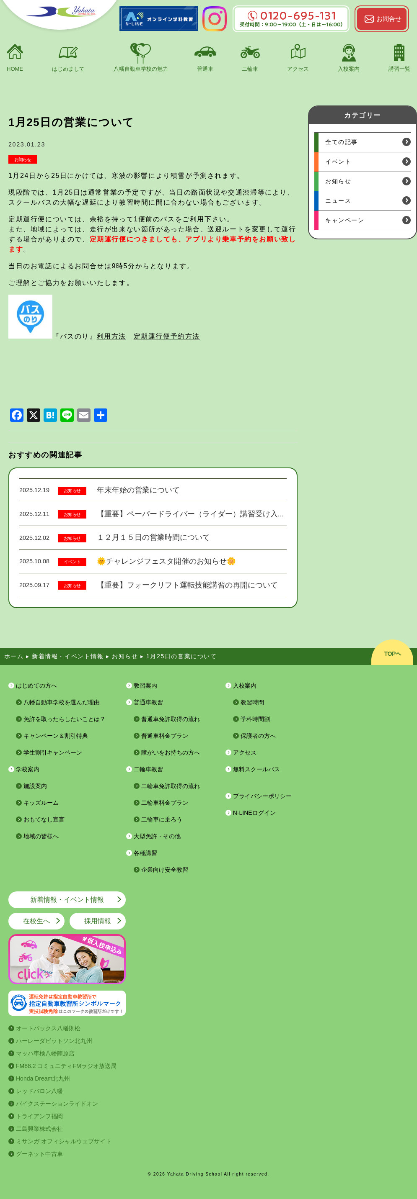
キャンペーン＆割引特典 (55, 735)
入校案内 (349, 69)
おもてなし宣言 (44, 819)
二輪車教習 (148, 769)
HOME (15, 69)
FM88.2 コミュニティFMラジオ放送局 (66, 1066)
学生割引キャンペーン (52, 752)
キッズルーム (41, 802)
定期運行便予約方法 (167, 336)
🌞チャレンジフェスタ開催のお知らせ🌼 (166, 561)
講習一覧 (399, 69)
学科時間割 (255, 719)
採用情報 (97, 920)
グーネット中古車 (39, 1153)
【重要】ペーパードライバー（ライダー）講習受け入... (190, 514)
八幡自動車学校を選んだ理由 (61, 702)
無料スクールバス (256, 769)
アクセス (298, 69)
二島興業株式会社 (39, 1128)
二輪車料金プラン (164, 802)
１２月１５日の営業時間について (153, 537)
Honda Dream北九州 (43, 1078)
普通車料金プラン (164, 735)
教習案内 (145, 685)
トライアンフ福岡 (39, 1116)
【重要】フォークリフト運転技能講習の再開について (187, 585)
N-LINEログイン (254, 812)
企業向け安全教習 (164, 869)
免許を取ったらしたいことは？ (64, 719)
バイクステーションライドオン (57, 1103)
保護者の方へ (258, 735)
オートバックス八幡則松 (48, 1028)
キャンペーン (345, 220)
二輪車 (250, 69)
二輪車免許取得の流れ (170, 786)
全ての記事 (341, 142)
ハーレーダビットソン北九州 (54, 1040)
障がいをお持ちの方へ (170, 752)
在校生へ (36, 920)
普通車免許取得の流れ (170, 719)
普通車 (205, 69)
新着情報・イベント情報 (67, 899)
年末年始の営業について (138, 490)
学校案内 (27, 769)
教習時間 (252, 702)
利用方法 (111, 336)
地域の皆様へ (41, 836)
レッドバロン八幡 (39, 1091)
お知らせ (22, 159)
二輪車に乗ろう (161, 819)
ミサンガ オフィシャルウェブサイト (63, 1141)
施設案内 (35, 786)
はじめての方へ (36, 685)
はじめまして (68, 69)
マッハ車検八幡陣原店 (45, 1053)
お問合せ (388, 18)
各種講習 (145, 853)
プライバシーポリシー (262, 796)
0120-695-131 (291, 16)
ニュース (338, 200)
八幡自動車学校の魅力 (141, 69)
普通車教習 (148, 702)
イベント (72, 561)
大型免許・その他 (157, 836)
